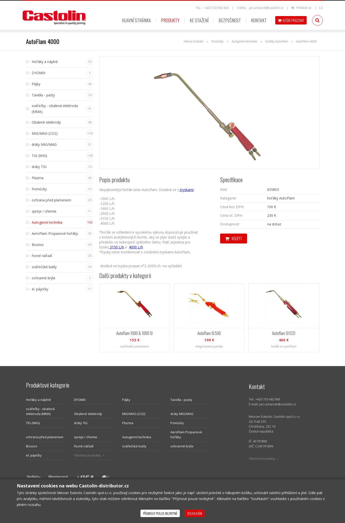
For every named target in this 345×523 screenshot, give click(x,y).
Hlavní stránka (136, 20)
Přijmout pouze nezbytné (160, 513)
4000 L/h (136, 247)
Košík (291, 20)
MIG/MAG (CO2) (133, 414)
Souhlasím (194, 513)
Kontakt (259, 20)
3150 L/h (116, 247)
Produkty (170, 20)
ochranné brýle (181, 446)
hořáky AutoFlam (276, 41)
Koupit (233, 238)
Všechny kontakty (263, 458)
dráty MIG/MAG (181, 414)
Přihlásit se (302, 8)
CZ (321, 8)
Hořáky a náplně (38, 399)
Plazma (127, 423)
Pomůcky (177, 423)
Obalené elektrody (88, 414)
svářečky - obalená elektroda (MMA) (40, 411)
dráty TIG (81, 423)
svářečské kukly (134, 446)
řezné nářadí (83, 446)
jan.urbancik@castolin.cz (266, 8)
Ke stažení (199, 20)
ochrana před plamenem (44, 437)
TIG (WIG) (33, 423)
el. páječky (34, 455)
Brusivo (31, 446)
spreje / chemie (85, 437)
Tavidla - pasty (181, 399)
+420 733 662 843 (216, 8)
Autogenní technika (244, 41)
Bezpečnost (230, 20)
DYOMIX (80, 399)
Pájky (126, 399)
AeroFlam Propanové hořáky (186, 434)
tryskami (186, 189)
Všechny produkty (89, 455)
